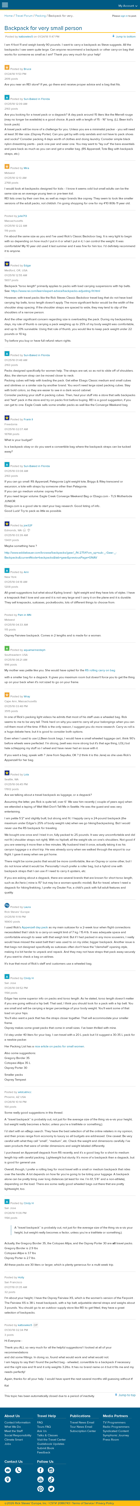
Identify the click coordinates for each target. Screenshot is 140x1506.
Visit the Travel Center (51, 1440)
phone (18, 1470)
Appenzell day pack (35, 927)
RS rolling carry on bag (100, 670)
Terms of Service (83, 1503)
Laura (27, 907)
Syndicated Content (116, 1431)
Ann (26, 572)
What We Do (12, 1427)
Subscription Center (83, 1431)
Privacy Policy (105, 1503)
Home (8, 16)
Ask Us (42, 1431)
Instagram (51, 1470)
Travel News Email (82, 1422)
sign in (124, 16)
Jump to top (127, 1395)
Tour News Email (81, 1427)
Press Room (111, 1440)
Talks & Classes (47, 1435)
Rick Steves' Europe (70, 5)
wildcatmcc (24, 1092)
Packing (40, 16)
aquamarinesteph (34, 650)
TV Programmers (114, 1422)
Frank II (28, 419)
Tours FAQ (44, 1427)
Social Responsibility (17, 1435)
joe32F (28, 525)
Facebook (40, 1470)
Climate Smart (13, 1440)
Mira (26, 168)
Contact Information (17, 1422)
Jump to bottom (126, 37)
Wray (27, 696)
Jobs (7, 1444)
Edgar (27, 265)
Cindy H (29, 978)
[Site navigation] (5, 5)
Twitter (51, 1489)
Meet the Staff (13, 1431)
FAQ (40, 1422)
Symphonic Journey (116, 1435)
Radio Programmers (116, 1427)
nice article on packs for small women (59, 1046)
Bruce (27, 69)
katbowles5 (26, 37)
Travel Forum (24, 16)
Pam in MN (24, 615)
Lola (26, 774)
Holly (21, 1277)
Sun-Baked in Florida (37, 99)
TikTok (51, 1479)
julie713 (22, 216)
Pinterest (40, 1489)
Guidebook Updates (50, 1444)
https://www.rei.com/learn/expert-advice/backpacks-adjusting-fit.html (55, 291)
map (7, 1479)
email (7, 1470)
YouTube (40, 1479)
